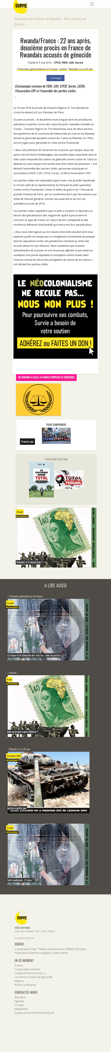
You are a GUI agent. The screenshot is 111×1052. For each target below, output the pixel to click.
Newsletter (21, 1009)
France (19, 965)
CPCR (57, 62)
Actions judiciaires (25, 985)
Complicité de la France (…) (30, 973)
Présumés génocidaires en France (37, 69)
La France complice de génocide (33, 977)
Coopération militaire (27, 969)
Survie (79, 62)
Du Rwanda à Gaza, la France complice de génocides (46, 377)
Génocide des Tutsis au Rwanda (38, 18)
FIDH (65, 62)
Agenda (19, 1001)
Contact (19, 1005)
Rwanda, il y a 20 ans (80, 69)
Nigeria (19, 981)
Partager (55, 78)
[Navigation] (91, 4)
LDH (71, 62)
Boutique (20, 997)
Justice (63, 69)
